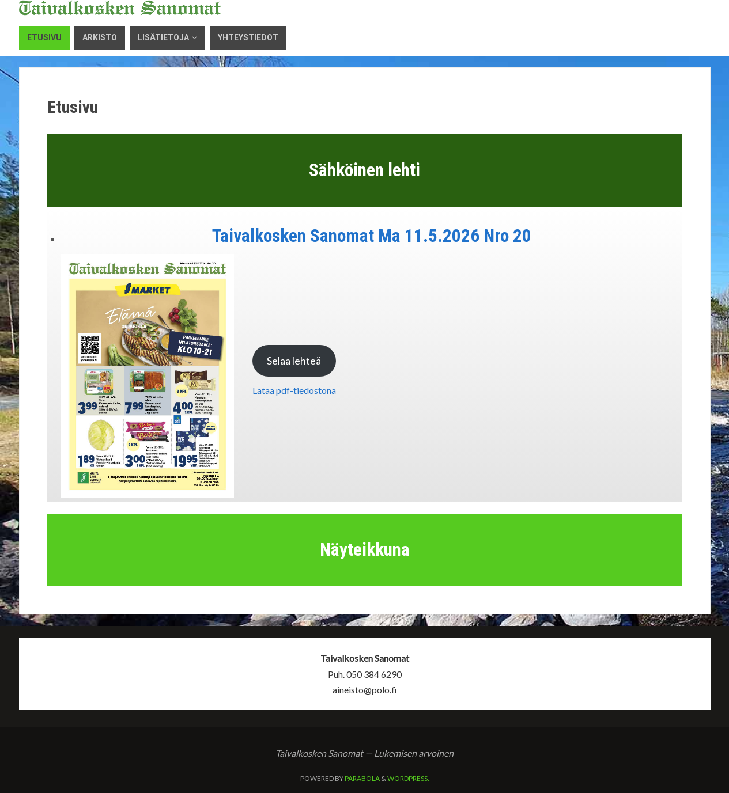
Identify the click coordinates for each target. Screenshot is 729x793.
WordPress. (408, 778)
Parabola (362, 778)
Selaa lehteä (294, 360)
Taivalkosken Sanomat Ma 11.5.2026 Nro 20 (371, 235)
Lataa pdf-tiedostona (294, 390)
